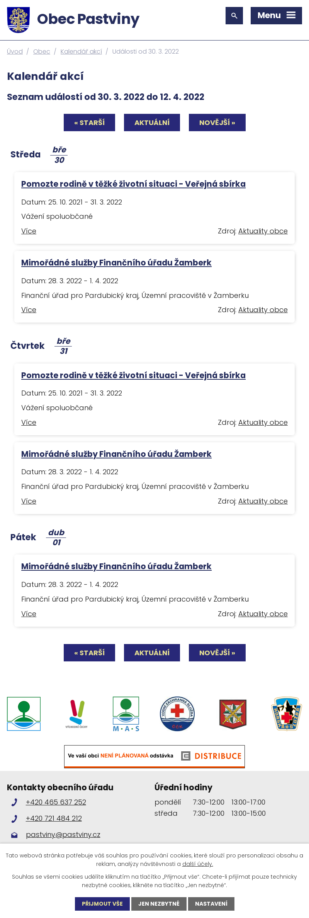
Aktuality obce (263, 231)
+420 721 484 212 (54, 818)
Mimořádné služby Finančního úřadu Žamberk (116, 262)
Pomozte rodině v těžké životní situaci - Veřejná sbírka (133, 183)
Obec (41, 51)
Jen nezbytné (159, 904)
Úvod (15, 51)
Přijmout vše (102, 904)
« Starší (89, 122)
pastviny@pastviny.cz (63, 834)
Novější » (217, 122)
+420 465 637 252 (56, 802)
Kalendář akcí (81, 51)
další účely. (197, 864)
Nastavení (211, 904)
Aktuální (152, 122)
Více (28, 231)
